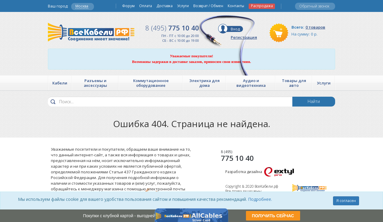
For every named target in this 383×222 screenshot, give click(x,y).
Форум (128, 6)
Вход (235, 29)
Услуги (183, 6)
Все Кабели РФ (91, 32)
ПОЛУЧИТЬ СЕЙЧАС (273, 215)
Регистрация (244, 37)
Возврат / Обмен (208, 6)
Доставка (164, 6)
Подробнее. (260, 199)
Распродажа (262, 6)
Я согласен (346, 200)
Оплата (145, 6)
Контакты (236, 6)
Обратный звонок (314, 6)
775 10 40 (172, 27)
